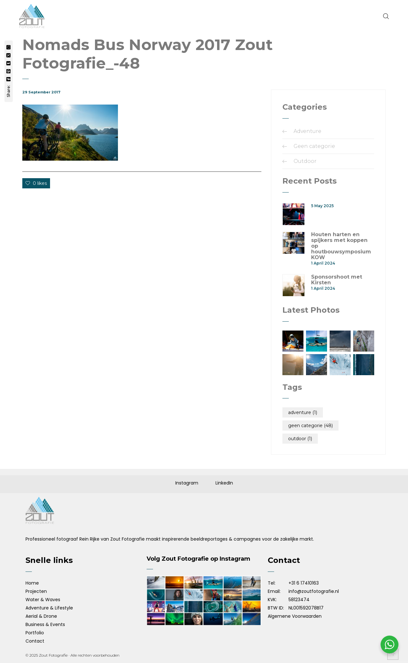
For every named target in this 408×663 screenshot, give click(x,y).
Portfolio (35, 633)
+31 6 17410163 (303, 583)
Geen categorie (314, 146)
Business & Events (45, 624)
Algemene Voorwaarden (295, 616)
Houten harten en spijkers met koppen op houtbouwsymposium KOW (341, 246)
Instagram (186, 483)
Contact (35, 641)
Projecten (36, 591)
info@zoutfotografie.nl (313, 591)
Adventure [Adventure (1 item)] (302, 412)
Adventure (307, 131)
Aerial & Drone (41, 616)
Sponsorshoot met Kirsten (336, 280)
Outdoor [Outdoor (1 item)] (300, 438)
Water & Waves (43, 599)
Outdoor (305, 161)
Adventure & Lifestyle (49, 608)
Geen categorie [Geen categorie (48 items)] (310, 425)
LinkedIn (224, 483)
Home (32, 583)
